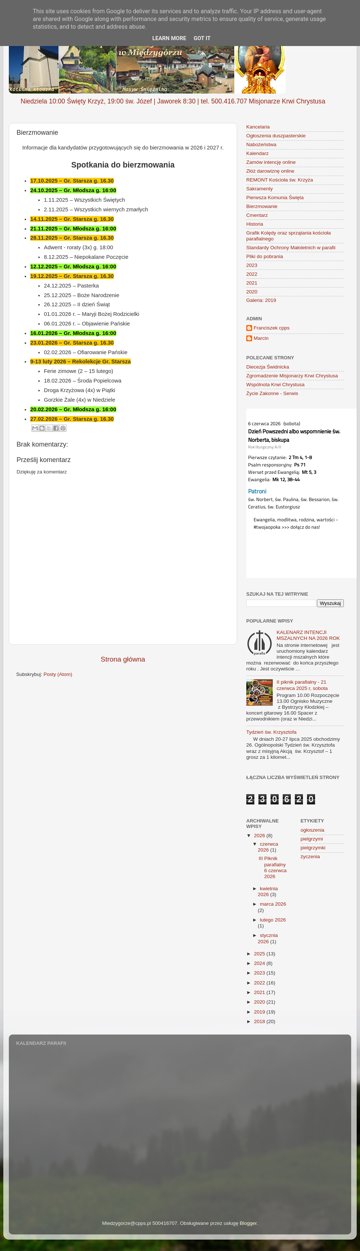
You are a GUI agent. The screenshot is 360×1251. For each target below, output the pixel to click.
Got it (202, 38)
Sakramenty (259, 188)
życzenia (310, 856)
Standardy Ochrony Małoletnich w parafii (290, 247)
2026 (260, 835)
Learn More (169, 38)
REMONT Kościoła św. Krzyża (279, 180)
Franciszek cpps (272, 328)
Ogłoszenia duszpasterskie (276, 135)
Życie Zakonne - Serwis (272, 393)
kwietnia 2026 (268, 891)
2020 (251, 292)
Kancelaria (258, 127)
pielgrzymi (312, 839)
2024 (260, 963)
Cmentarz (257, 215)
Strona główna (123, 659)
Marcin (261, 338)
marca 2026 (273, 904)
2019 (260, 1012)
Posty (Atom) (57, 674)
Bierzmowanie (262, 206)
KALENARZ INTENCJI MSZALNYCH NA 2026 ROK (308, 635)
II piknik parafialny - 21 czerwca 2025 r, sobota (302, 685)
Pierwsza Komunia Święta (275, 197)
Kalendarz (257, 153)
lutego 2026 (273, 920)
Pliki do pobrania (264, 256)
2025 (260, 953)
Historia (254, 224)
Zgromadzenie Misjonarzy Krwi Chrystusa (292, 375)
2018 (260, 1021)
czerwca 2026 (268, 847)
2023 (251, 265)
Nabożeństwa (261, 144)
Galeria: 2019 (261, 300)
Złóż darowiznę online (270, 171)
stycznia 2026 (268, 938)
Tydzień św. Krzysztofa (271, 732)
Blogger (248, 1223)
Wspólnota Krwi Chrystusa (275, 384)
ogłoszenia (313, 830)
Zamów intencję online (271, 162)
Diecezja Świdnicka (267, 367)
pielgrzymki (313, 847)
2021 (251, 283)
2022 (251, 274)
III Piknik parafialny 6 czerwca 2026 (273, 867)
